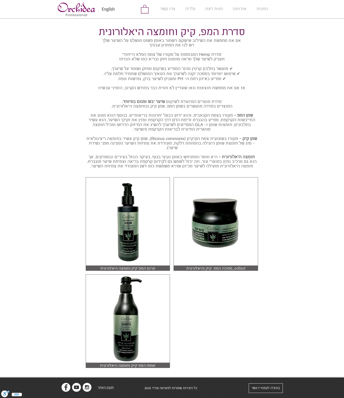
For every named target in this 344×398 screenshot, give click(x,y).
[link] (145, 8)
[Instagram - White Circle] (87, 387)
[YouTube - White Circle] (76, 387)
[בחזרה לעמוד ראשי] (266, 388)
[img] (128, 224)
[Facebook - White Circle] (65, 387)
